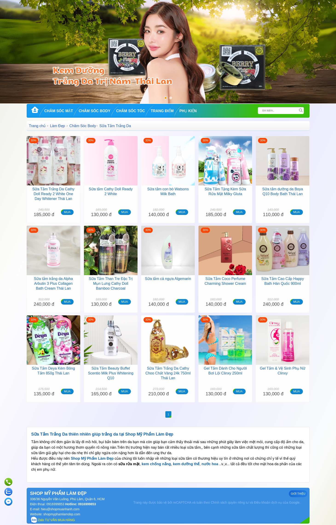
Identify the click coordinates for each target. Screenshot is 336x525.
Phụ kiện (188, 111)
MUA (67, 212)
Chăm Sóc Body (94, 111)
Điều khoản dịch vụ (268, 502)
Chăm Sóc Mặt (58, 111)
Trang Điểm (162, 111)
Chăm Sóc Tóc (130, 111)
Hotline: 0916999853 (80, 504)
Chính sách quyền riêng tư (230, 502)
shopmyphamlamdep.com (61, 514)
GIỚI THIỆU (298, 493)
